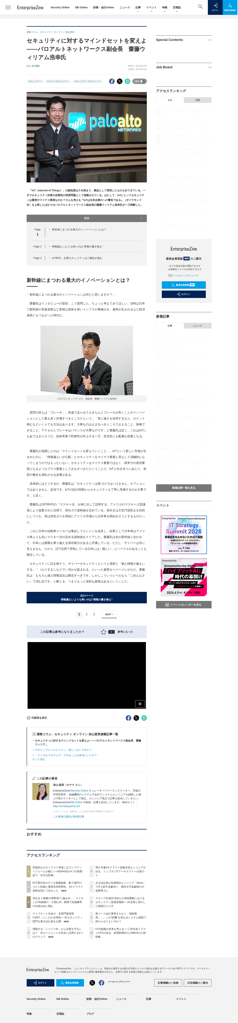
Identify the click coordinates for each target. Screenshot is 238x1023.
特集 (164, 7)
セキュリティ (35, 81)
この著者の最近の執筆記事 (68, 816)
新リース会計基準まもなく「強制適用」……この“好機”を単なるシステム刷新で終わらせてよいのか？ (120, 917)
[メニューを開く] (8, 7)
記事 (138, 7)
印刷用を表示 (37, 717)
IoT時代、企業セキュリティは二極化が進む (77, 257)
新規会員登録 (183, 285)
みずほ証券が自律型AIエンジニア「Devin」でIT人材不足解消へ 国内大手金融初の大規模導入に (120, 886)
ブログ (90, 1013)
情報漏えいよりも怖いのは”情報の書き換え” (77, 246)
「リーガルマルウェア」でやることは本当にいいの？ (66, 755)
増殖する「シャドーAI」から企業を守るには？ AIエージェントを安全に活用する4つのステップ (58, 932)
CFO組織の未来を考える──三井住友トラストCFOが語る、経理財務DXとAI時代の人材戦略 (120, 932)
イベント (151, 7)
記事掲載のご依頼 (168, 982)
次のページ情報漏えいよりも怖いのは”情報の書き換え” (87, 597)
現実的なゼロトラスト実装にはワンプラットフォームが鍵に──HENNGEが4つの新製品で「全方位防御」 (57, 871)
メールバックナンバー (184, 275)
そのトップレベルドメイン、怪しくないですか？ (63, 749)
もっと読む (38, 759)
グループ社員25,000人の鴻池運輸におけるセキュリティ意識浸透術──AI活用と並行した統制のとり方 (120, 902)
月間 (197, 100)
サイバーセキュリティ (58, 81)
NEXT (109, 614)
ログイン (183, 294)
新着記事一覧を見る (183, 487)
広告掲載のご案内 (197, 982)
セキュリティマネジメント (87, 81)
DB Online (81, 7)
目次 (113, 218)
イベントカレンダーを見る (183, 605)
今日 (170, 100)
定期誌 (177, 7)
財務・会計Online (103, 7)
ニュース (125, 7)
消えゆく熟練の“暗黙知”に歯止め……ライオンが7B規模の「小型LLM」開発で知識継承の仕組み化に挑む (58, 902)
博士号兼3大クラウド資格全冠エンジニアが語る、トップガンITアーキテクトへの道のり (120, 871)
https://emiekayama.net (66, 806)
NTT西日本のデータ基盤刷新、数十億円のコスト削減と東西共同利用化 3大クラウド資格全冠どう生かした (58, 886)
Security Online (60, 7)
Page (37, 246)
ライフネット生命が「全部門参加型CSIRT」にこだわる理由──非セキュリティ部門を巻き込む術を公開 (58, 917)
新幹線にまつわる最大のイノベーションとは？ (79, 229)
